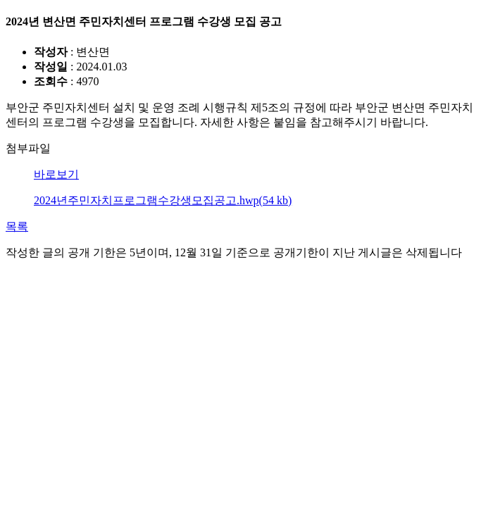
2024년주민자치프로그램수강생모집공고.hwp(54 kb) (163, 200)
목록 (17, 226)
